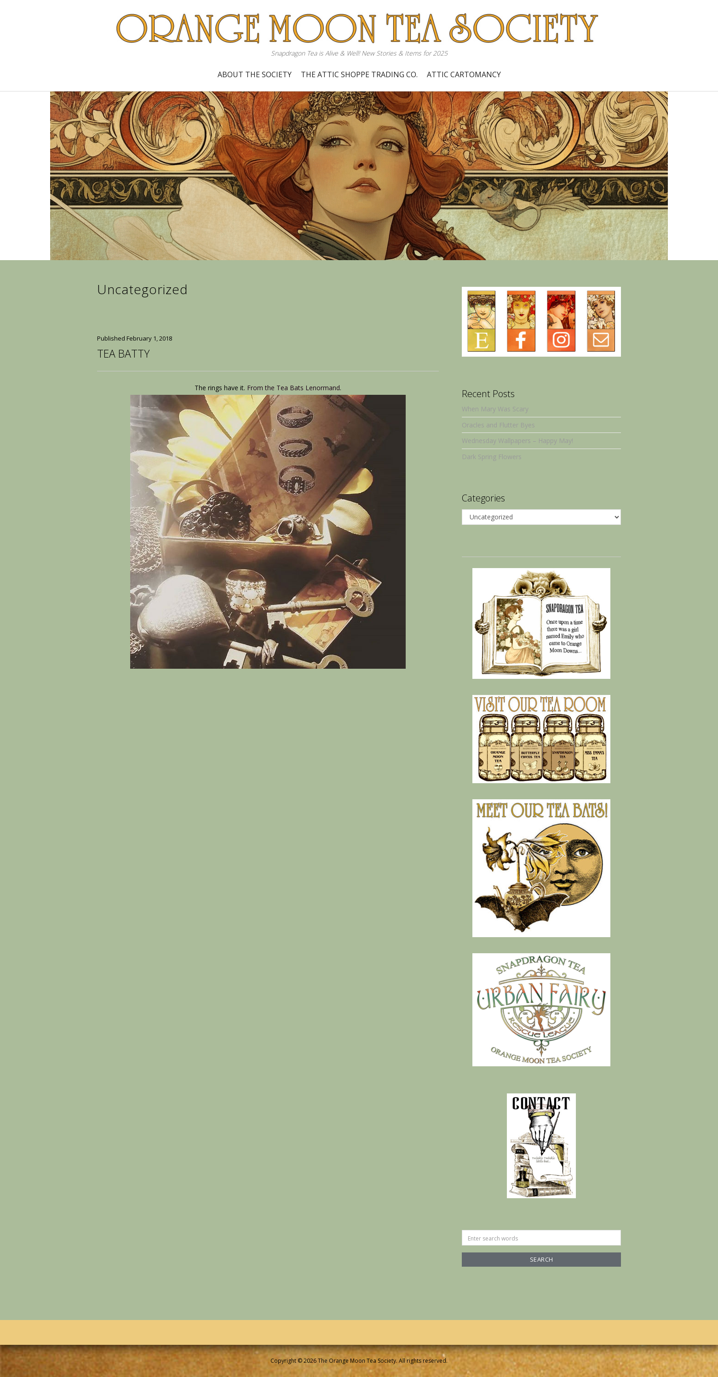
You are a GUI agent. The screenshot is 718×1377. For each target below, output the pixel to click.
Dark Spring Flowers (492, 456)
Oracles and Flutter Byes (498, 425)
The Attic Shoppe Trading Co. (359, 74)
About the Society (255, 74)
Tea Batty (123, 353)
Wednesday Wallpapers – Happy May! (517, 440)
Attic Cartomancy (464, 74)
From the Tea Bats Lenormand (293, 387)
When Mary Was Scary (495, 408)
